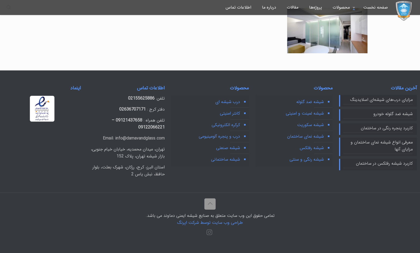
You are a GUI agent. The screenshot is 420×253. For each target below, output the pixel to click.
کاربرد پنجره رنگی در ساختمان (387, 128)
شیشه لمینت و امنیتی (305, 113)
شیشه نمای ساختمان (305, 136)
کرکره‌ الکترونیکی (226, 125)
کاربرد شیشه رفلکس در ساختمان (384, 163)
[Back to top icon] (210, 204)
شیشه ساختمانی (225, 159)
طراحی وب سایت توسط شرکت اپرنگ (210, 222)
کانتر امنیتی (230, 113)
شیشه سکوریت (310, 125)
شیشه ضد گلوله (310, 102)
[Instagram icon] (209, 233)
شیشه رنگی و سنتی (307, 159)
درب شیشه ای (227, 102)
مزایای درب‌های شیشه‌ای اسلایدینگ (381, 99)
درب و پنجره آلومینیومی (219, 136)
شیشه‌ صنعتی (228, 148)
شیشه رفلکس (312, 148)
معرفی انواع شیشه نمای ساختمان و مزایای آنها (382, 146)
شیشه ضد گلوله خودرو (393, 114)
